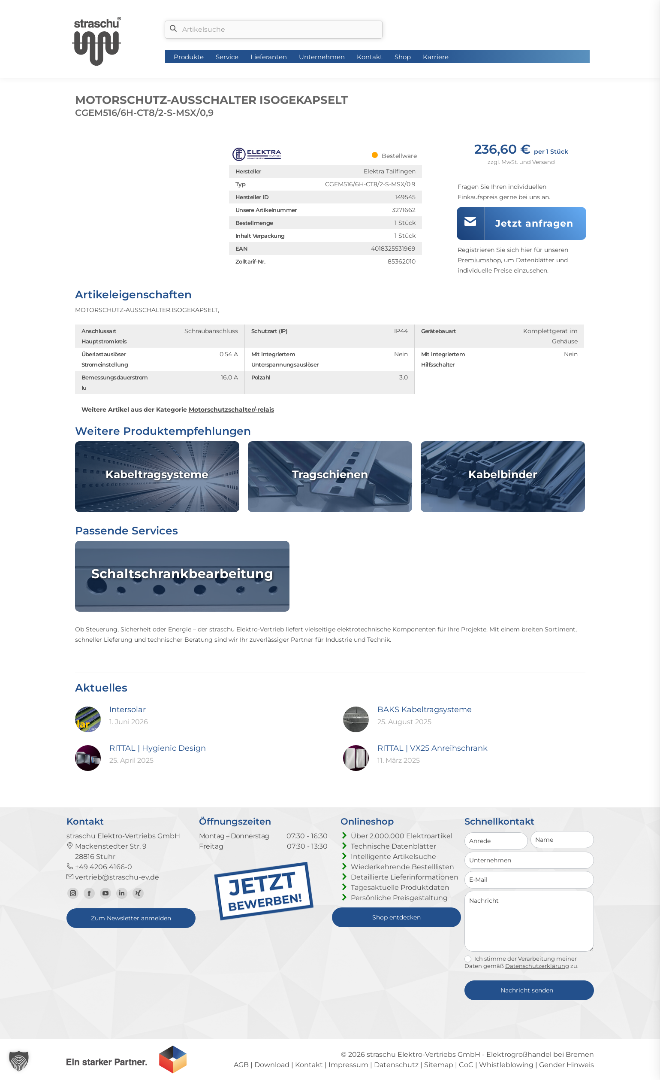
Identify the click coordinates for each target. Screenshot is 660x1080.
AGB (241, 1065)
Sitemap (438, 1065)
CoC (466, 1065)
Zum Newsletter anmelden (131, 918)
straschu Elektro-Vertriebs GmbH (423, 1054)
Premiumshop (479, 260)
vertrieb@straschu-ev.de (112, 877)
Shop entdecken (396, 917)
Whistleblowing (506, 1065)
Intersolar (127, 709)
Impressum (348, 1065)
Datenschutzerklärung (537, 965)
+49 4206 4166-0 (99, 867)
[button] (19, 1061)
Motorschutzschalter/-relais (231, 409)
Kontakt (309, 1065)
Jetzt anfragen (534, 223)
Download (271, 1065)
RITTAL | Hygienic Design (157, 748)
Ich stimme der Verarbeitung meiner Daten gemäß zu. (521, 962)
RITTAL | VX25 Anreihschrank (432, 748)
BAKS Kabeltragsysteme (424, 709)
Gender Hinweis (566, 1065)
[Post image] (88, 719)
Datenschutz (396, 1065)
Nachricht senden (526, 990)
